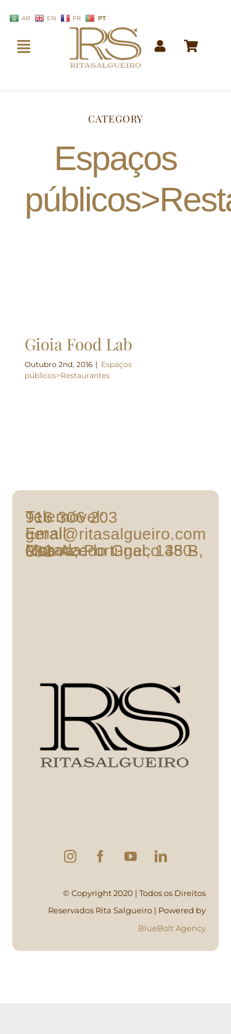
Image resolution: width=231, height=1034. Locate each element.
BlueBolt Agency (172, 928)
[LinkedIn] (160, 856)
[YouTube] (130, 856)
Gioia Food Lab (78, 344)
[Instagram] (70, 856)
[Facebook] (100, 856)
